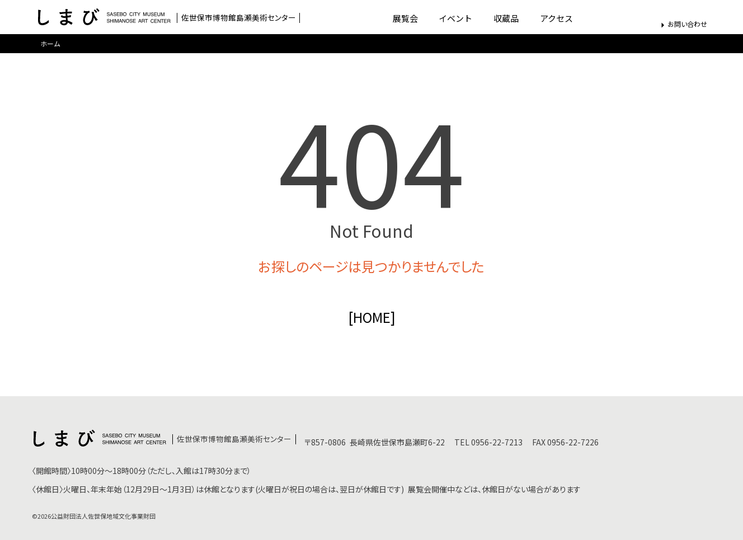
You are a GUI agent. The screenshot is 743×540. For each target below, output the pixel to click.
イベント (455, 18)
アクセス (556, 18)
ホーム (50, 43)
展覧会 (405, 18)
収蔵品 (506, 18)
